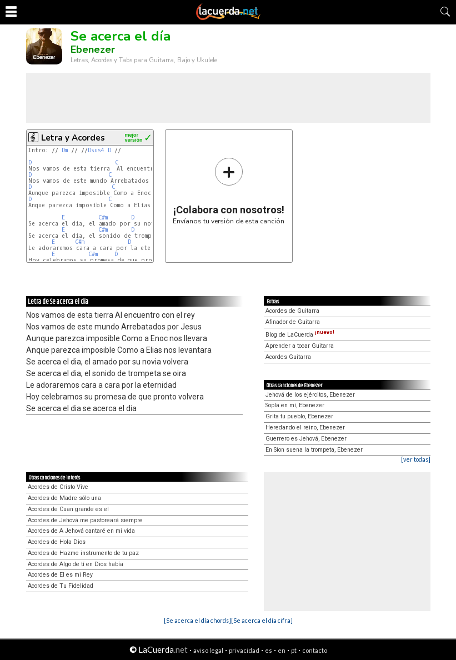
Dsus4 (96, 150)
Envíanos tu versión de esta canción (228, 191)
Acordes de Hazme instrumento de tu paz (83, 553)
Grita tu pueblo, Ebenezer (299, 416)
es (268, 650)
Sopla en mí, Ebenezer (294, 405)
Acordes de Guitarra (292, 310)
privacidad (244, 650)
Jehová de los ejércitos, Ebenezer (310, 394)
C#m (103, 217)
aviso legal (208, 650)
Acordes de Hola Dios (57, 542)
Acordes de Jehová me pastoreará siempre (85, 520)
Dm (65, 150)
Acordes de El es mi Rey (60, 574)
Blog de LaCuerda (299, 334)
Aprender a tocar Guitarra (299, 345)
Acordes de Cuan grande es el (68, 509)
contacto (314, 650)
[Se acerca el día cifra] (262, 620)
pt (294, 650)
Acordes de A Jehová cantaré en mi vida (81, 530)
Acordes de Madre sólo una (64, 498)
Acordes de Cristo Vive (58, 487)
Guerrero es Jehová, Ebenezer (306, 438)
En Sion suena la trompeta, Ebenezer (314, 449)
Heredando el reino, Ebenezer (305, 427)
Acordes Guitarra (288, 357)
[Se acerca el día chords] (197, 620)
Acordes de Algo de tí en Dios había (75, 564)
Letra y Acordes (73, 137)
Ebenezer (93, 49)
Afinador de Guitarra (292, 322)
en (281, 650)
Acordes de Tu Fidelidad (60, 585)
